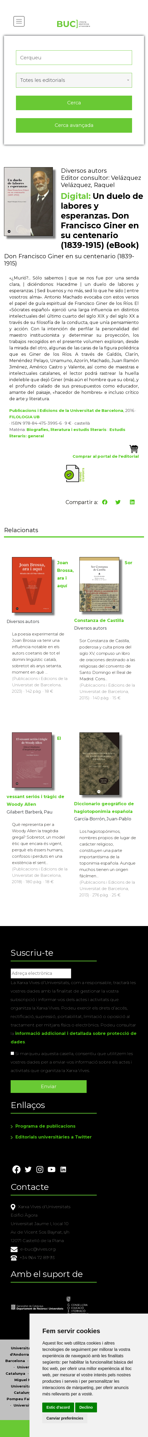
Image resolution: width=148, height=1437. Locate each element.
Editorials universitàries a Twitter (53, 1137)
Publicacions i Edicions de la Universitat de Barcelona (66, 410)
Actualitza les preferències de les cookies (49, 3)
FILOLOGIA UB (24, 416)
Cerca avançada (74, 125)
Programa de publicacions (45, 1126)
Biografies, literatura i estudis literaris (67, 429)
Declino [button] (86, 1407)
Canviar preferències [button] (64, 1418)
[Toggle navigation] (19, 21)
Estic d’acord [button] (58, 1407)
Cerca (74, 103)
